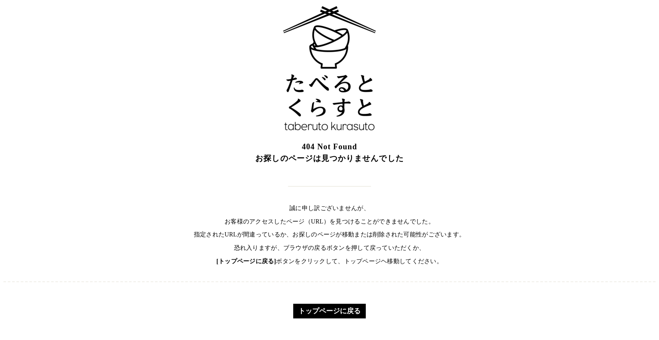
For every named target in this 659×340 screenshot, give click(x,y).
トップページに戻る (329, 311)
